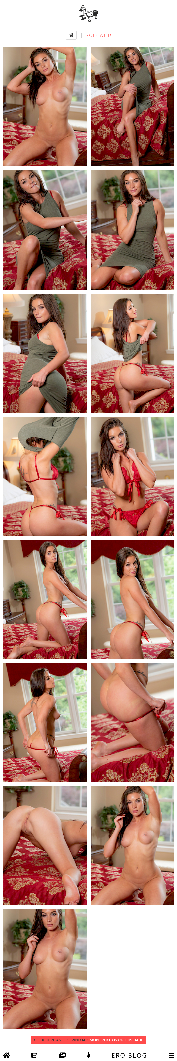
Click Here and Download (88, 1040)
